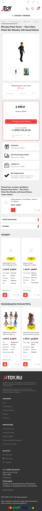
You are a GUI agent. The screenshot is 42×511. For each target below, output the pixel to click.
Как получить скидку (9, 444)
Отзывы (5, 226)
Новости (5, 414)
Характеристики (9, 219)
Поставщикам (7, 406)
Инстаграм (7, 458)
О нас (4, 402)
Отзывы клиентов (8, 410)
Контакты (6, 418)
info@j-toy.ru (7, 477)
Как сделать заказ (8, 429)
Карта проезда (8, 490)
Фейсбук (7, 462)
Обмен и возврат (8, 436)
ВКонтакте (8, 455)
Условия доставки (8, 432)
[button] (39, 194)
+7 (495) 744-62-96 (21, 130)
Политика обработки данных (12, 440)
